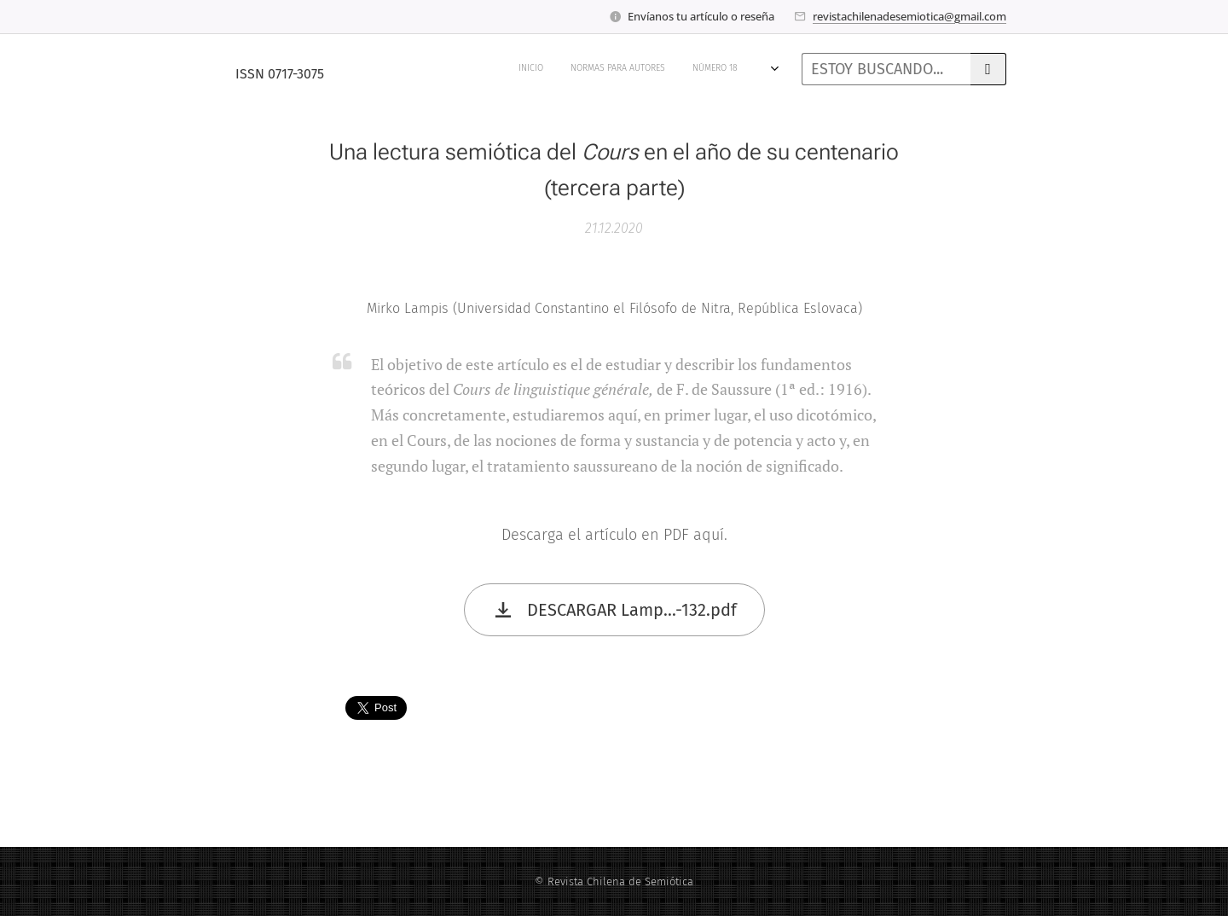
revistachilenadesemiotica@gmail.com (909, 16)
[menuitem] (388, 69)
